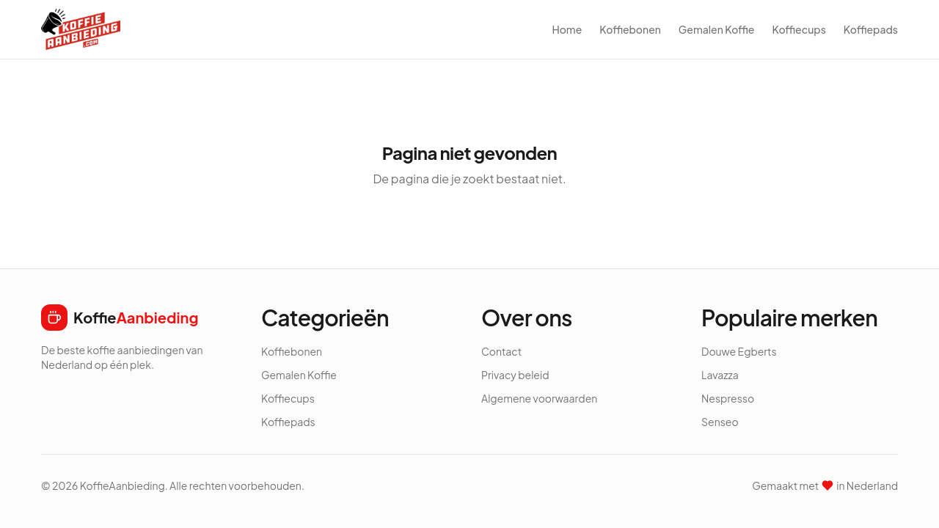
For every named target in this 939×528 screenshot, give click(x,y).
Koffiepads (871, 29)
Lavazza (720, 374)
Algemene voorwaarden (539, 398)
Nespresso (727, 398)
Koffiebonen (630, 29)
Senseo (720, 421)
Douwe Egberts (739, 351)
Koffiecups (798, 29)
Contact (501, 351)
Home (567, 29)
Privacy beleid (515, 374)
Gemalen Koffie (717, 29)
